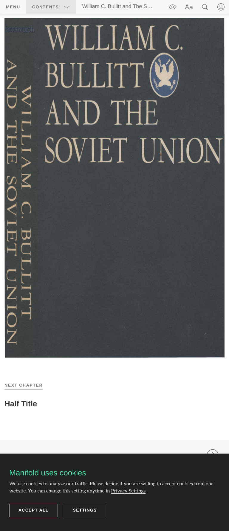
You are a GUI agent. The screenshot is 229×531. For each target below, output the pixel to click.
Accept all (33, 510)
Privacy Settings (128, 491)
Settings (85, 510)
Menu (13, 6)
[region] (114, 188)
